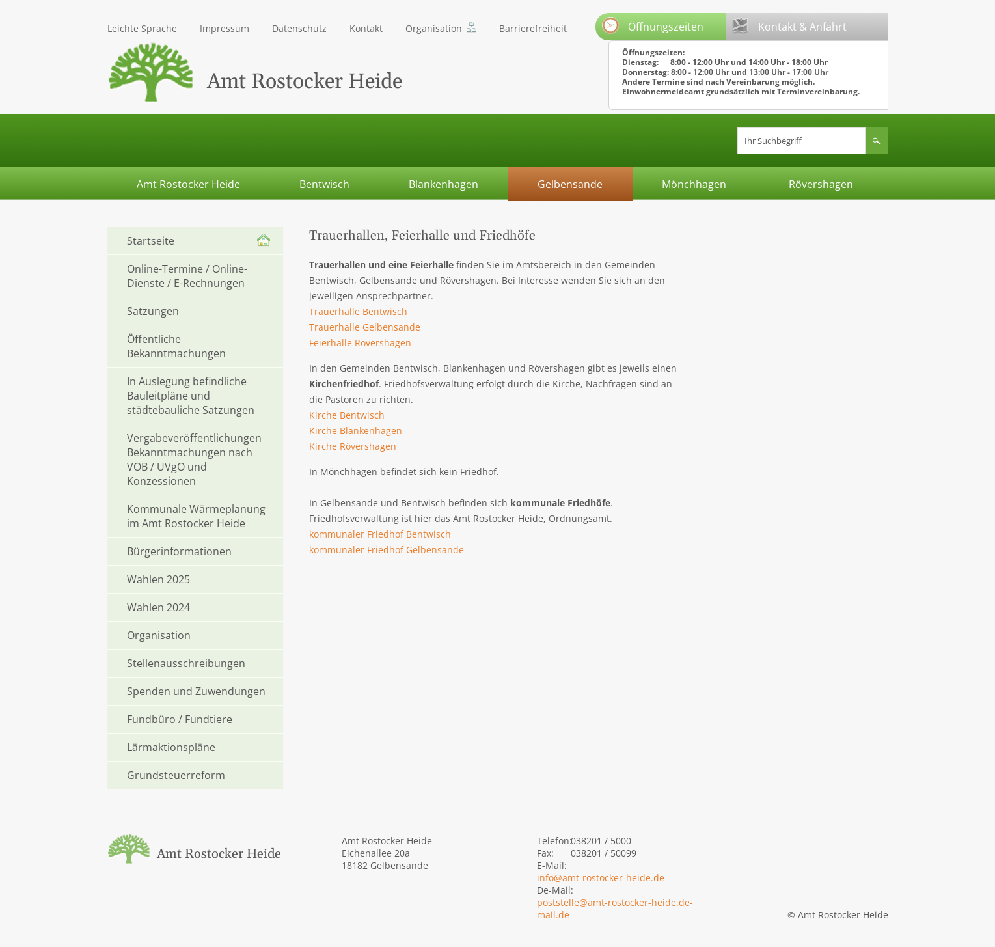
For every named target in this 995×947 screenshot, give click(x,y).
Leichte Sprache (142, 28)
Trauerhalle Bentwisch (358, 311)
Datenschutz (299, 28)
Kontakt (366, 28)
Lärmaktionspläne (171, 747)
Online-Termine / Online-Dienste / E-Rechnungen (187, 276)
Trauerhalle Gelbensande (364, 327)
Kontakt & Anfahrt (789, 25)
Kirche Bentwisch (347, 415)
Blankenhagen (443, 184)
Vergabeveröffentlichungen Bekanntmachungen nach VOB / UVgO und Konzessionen (194, 459)
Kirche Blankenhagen (355, 430)
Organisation (433, 28)
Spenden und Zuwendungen (196, 691)
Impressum (224, 28)
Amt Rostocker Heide (188, 184)
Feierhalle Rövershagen (360, 342)
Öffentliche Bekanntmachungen (176, 346)
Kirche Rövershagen (352, 446)
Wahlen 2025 (158, 579)
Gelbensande (570, 184)
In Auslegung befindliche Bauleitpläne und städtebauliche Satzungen (190, 395)
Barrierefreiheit (533, 28)
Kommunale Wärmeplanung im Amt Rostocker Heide (196, 516)
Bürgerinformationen (179, 551)
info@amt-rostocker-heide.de (600, 878)
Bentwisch (324, 184)
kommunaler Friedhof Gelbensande (386, 549)
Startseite (150, 241)
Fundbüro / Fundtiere (179, 719)
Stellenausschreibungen (186, 663)
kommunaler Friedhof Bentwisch (380, 534)
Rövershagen (821, 184)
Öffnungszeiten (652, 25)
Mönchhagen (694, 184)
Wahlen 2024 (158, 607)
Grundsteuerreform (176, 775)
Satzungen (153, 311)
